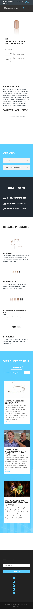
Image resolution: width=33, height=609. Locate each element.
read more (8, 421)
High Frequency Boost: (9, 59)
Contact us (16, 368)
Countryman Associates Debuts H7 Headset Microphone (14, 402)
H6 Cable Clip (8, 337)
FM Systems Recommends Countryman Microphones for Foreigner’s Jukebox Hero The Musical (16, 502)
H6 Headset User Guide (16, 203)
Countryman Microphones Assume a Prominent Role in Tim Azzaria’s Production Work (15, 452)
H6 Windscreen (9, 282)
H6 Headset (8, 253)
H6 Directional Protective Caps (14, 311)
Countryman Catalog (16, 208)
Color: (10, 54)
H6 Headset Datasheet (16, 198)
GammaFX (16, 606)
